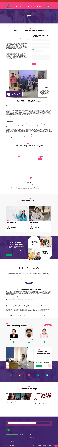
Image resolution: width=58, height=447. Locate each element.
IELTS (20, 6)
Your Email (41, 43)
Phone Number (41, 46)
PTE (22, 6)
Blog (37, 6)
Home (17, 6)
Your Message (41, 57)
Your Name (41, 39)
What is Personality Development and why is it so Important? (21, 401)
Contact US (40, 6)
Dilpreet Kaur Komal (13, 339)
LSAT (28, 6)
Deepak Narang (29, 339)
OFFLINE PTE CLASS (11, 223)
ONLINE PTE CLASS (34, 223)
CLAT (25, 6)
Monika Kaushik (44, 339)
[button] (51, 3)
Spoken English (33, 6)
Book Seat (38, 50)
